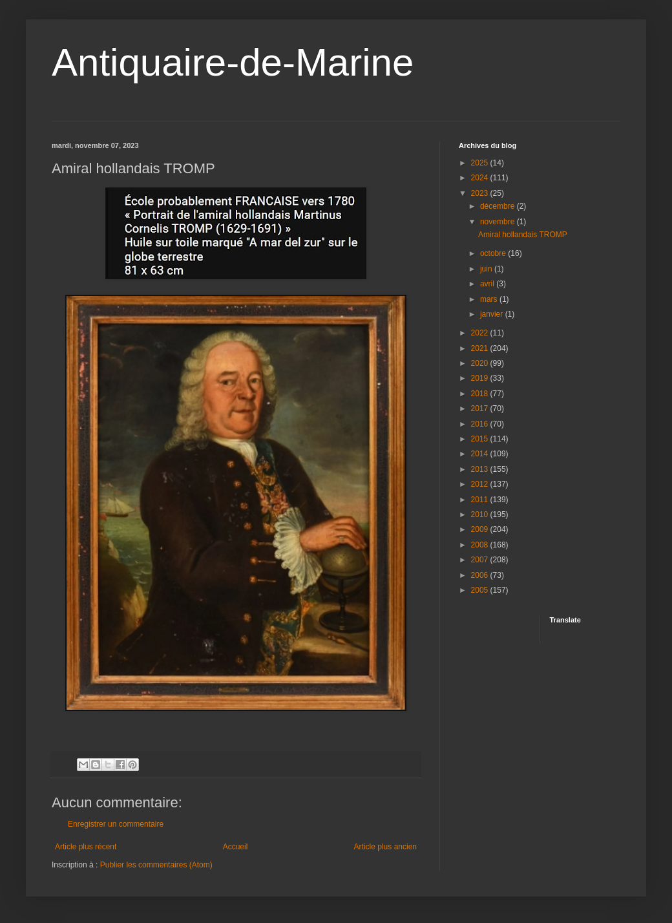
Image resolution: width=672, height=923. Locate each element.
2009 (480, 529)
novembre (498, 221)
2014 (480, 453)
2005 (480, 590)
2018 (480, 393)
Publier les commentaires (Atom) (156, 864)
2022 (480, 332)
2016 (480, 424)
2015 (480, 438)
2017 (480, 408)
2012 (480, 484)
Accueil (235, 846)
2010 (480, 514)
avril (488, 283)
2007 (480, 559)
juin (487, 268)
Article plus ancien (385, 846)
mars (489, 299)
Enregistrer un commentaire (115, 824)
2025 (480, 162)
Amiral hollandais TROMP (522, 234)
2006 (480, 575)
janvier (492, 314)
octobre (494, 253)
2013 (480, 469)
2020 (480, 363)
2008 (480, 544)
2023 (480, 193)
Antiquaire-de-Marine (233, 62)
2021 (480, 348)
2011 (480, 499)
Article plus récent (85, 846)
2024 (480, 177)
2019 (480, 378)
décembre (498, 206)
